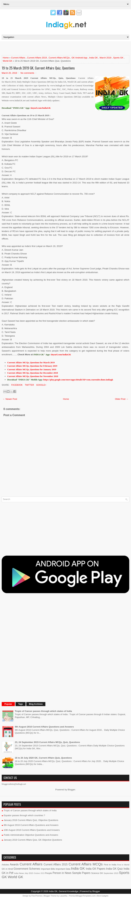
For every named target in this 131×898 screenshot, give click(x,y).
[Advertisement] (42, 48)
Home (6, 57)
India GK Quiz (114, 868)
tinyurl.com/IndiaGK (61, 354)
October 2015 (39, 873)
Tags (20, 704)
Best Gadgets (102, 896)
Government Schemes (27, 868)
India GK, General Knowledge (63, 891)
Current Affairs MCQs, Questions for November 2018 (32, 376)
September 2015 (111, 873)
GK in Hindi (7, 869)
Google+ (41, 385)
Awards (14, 864)
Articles (5, 864)
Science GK (97, 873)
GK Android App (79, 57)
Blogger (71, 789)
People (48, 873)
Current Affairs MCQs (59, 57)
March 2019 (105, 57)
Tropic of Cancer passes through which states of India (43, 711)
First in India (110, 864)
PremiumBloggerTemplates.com (82, 896)
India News (19, 873)
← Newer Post (10, 399)
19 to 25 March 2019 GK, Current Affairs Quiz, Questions (38, 68)
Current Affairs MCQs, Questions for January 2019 (31, 369)
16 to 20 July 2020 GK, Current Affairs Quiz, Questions (43, 758)
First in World (123, 865)
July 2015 (29, 873)
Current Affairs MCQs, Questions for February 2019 (32, 366)
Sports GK (118, 57)
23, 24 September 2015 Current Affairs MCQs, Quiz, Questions (47, 742)
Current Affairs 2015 (56, 864)
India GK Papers (95, 868)
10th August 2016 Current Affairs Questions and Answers (32, 830)
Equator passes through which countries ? (24, 815)
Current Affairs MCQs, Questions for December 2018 (32, 373)
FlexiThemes (36, 896)
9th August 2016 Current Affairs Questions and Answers (44, 726)
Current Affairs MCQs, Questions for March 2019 (31, 362)
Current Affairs (18, 57)
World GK (7, 61)
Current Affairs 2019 (37, 57)
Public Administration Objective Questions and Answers (31, 835)
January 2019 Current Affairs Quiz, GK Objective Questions (33, 840)
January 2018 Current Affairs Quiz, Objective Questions (31, 820)
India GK (93, 57)
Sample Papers (81, 873)
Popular (8, 704)
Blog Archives (36, 704)
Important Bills (48, 869)
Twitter (29, 385)
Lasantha (63, 896)
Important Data (63, 869)
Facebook (17, 385)
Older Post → (121, 399)
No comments (27, 73)
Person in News (62, 873)
